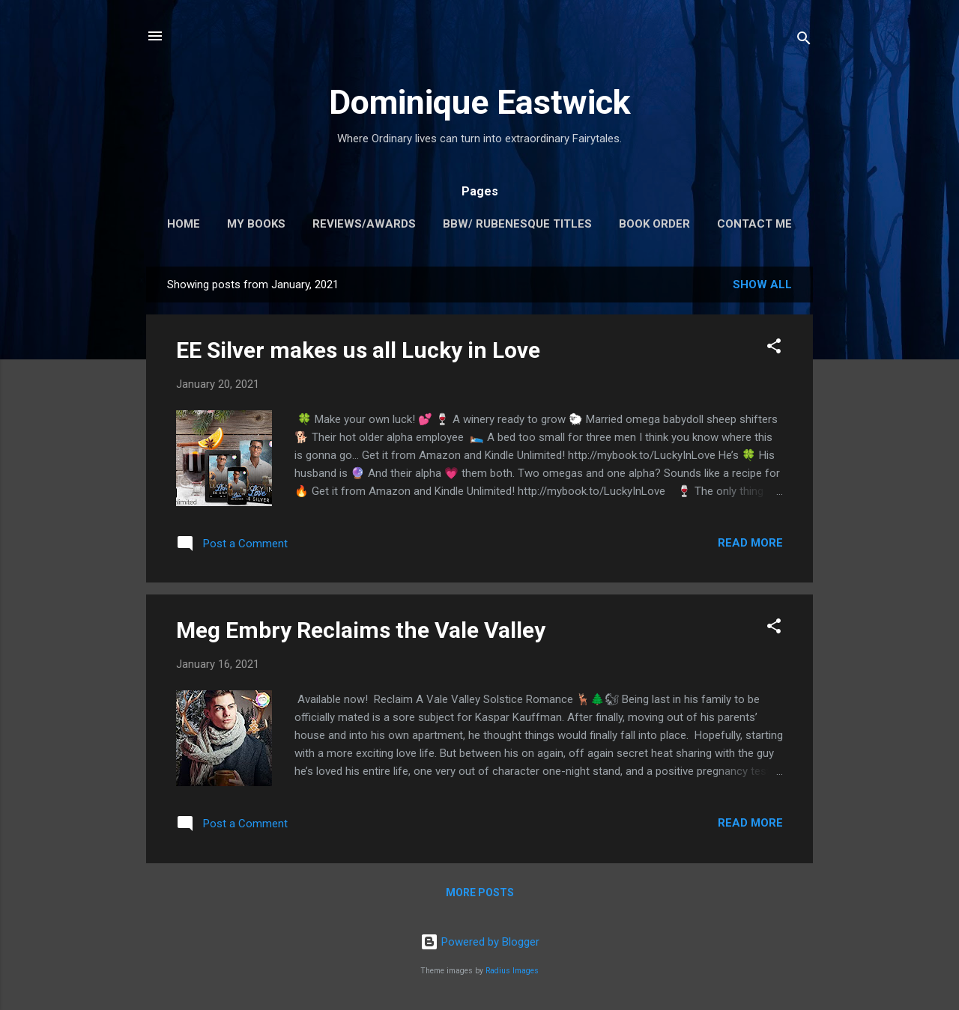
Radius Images (512, 971)
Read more (750, 543)
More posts (480, 892)
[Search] (804, 41)
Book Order (654, 224)
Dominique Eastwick (480, 102)
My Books (256, 224)
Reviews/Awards (364, 224)
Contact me (754, 224)
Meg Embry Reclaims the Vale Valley (360, 630)
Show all (762, 284)
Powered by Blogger (479, 942)
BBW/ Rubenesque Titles (517, 224)
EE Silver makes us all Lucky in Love (358, 350)
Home (183, 224)
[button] (774, 348)
